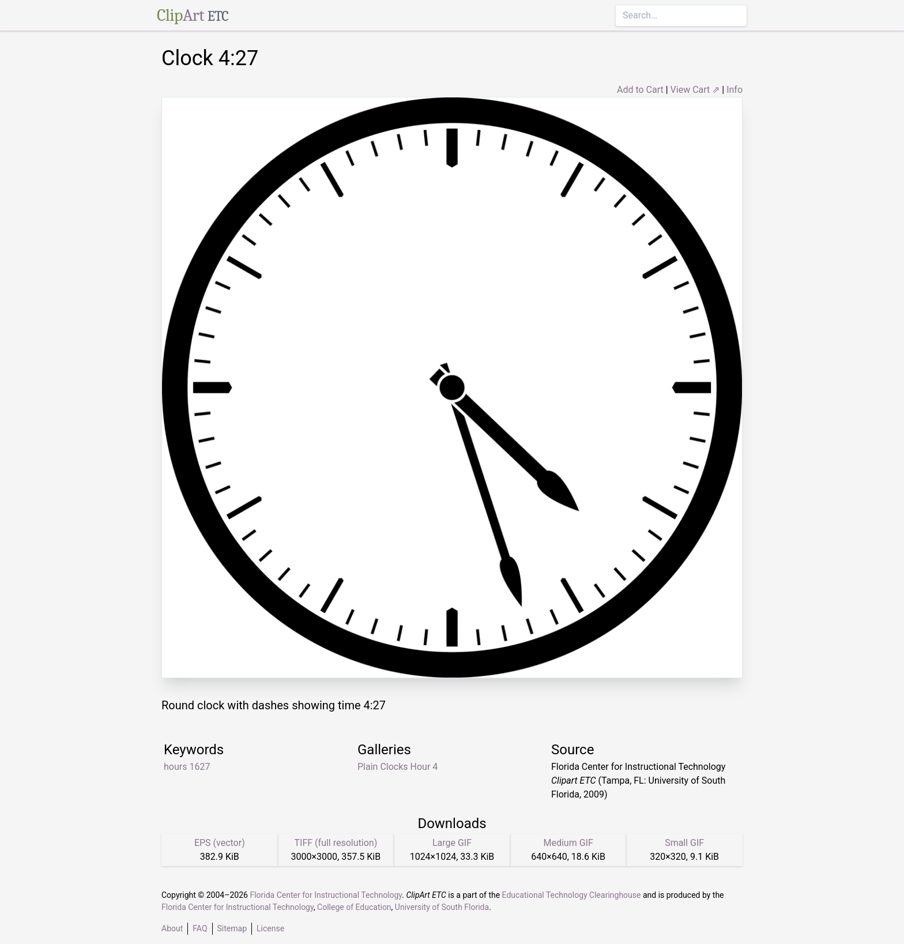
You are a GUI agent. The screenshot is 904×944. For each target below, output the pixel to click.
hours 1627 (187, 766)
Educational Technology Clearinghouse (571, 895)
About (172, 928)
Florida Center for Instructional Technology (326, 895)
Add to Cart (640, 89)
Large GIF (452, 842)
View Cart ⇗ (695, 89)
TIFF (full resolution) (336, 842)
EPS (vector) (219, 842)
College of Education (354, 907)
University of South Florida (442, 907)
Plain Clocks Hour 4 (397, 766)
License (270, 928)
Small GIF (684, 842)
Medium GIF (568, 842)
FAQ (200, 928)
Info (734, 89)
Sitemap (232, 928)
